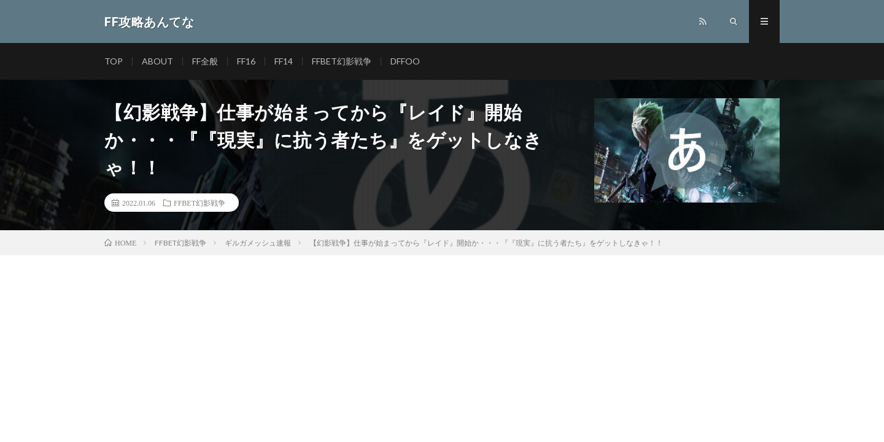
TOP (113, 61)
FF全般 (205, 61)
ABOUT (157, 61)
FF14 (283, 61)
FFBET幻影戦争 (341, 61)
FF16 (246, 61)
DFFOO (405, 61)
